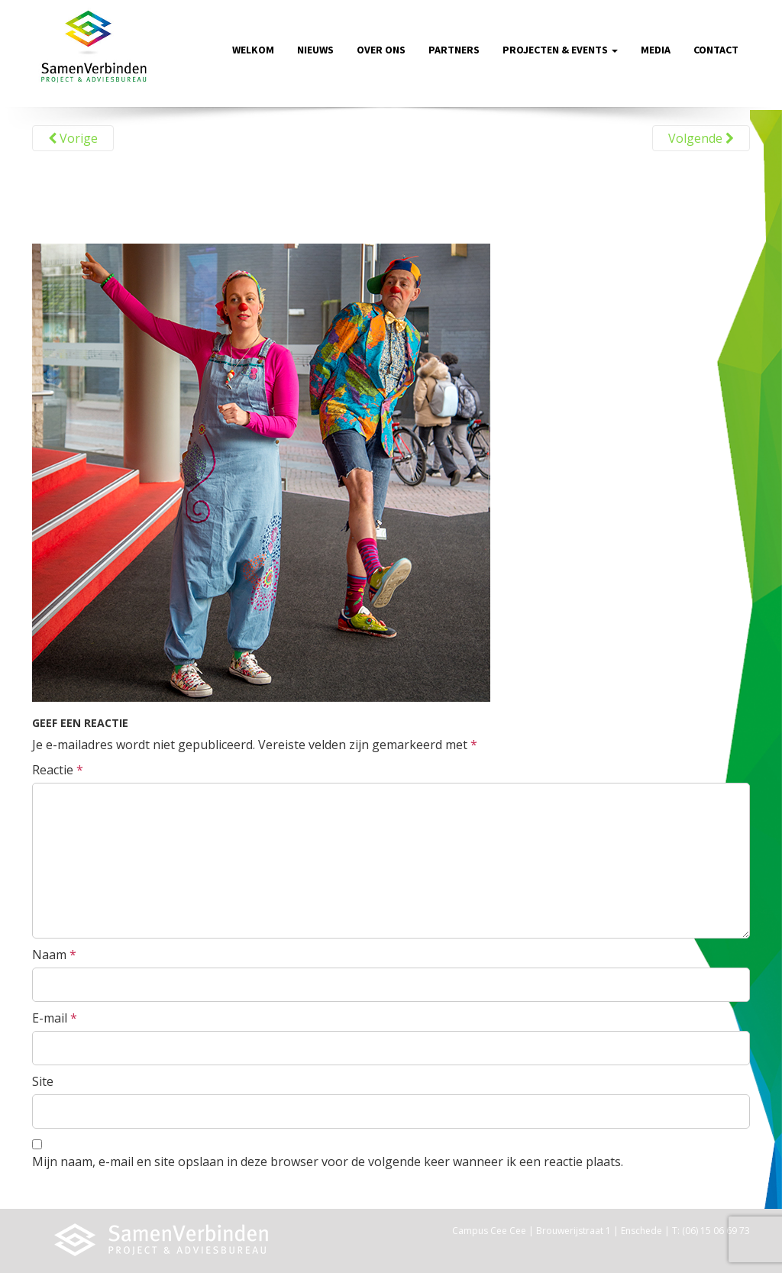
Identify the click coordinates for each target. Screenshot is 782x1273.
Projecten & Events (560, 50)
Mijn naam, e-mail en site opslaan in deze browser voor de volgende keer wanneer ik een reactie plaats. (327, 1161)
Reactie (57, 769)
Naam (54, 954)
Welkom (253, 50)
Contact (715, 50)
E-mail (54, 1018)
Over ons (381, 50)
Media (656, 50)
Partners (454, 50)
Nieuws (315, 50)
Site (42, 1081)
